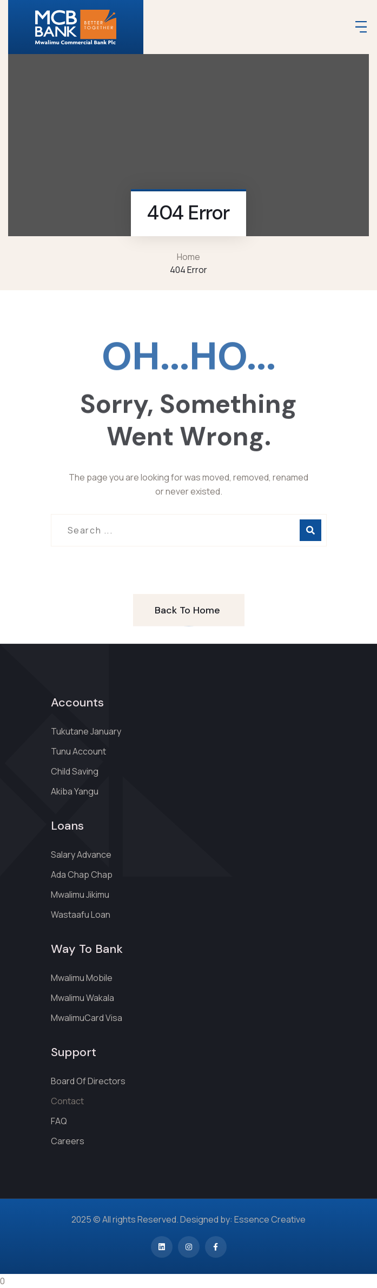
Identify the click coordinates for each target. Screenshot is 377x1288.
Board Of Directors (88, 1081)
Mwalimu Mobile (82, 978)
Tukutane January (86, 731)
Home (188, 257)
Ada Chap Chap (82, 874)
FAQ (59, 1121)
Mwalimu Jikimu (80, 894)
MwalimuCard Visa (86, 1018)
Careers (67, 1141)
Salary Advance (81, 854)
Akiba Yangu (74, 791)
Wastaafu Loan (80, 914)
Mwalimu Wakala (82, 998)
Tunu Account (78, 751)
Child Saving (74, 771)
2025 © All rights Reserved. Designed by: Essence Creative (188, 1219)
